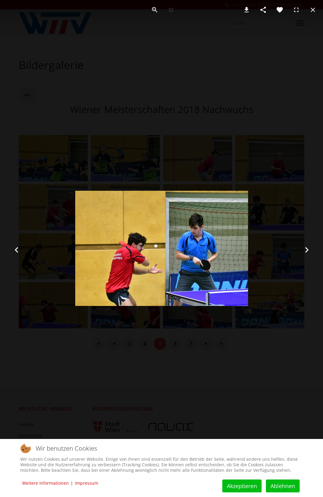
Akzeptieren (242, 486)
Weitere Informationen (45, 483)
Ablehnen (282, 486)
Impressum (86, 483)
